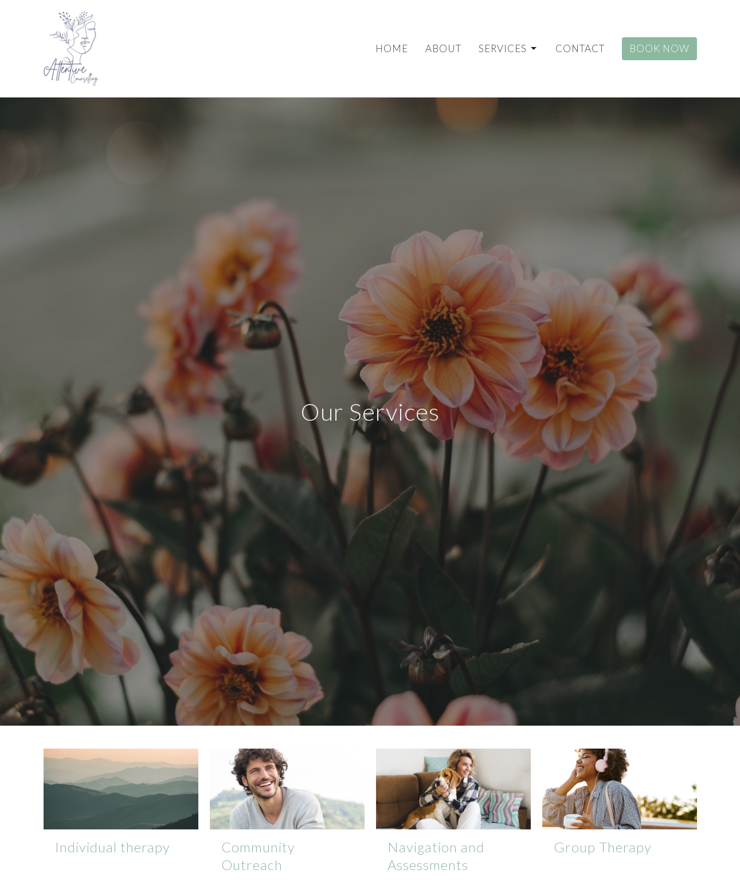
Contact (580, 48)
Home (391, 48)
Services (508, 48)
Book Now (659, 48)
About (443, 48)
